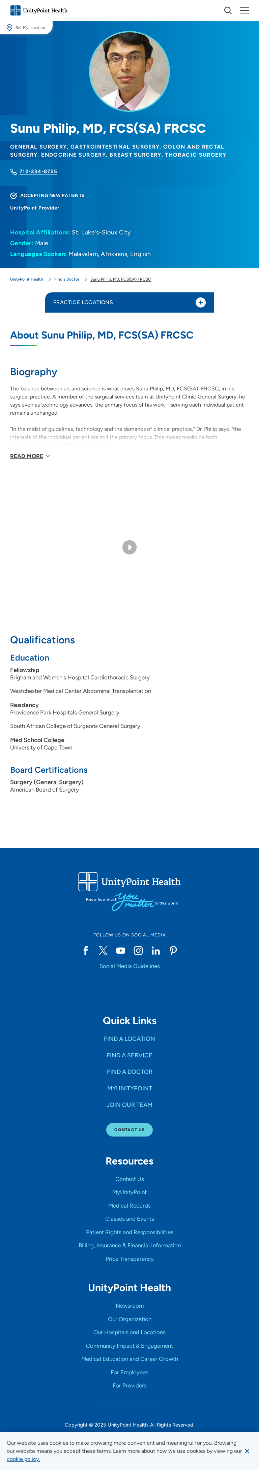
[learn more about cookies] (23, 1459)
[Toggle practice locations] (201, 302)
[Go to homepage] (38, 10)
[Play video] (129, 547)
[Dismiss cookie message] (247, 1451)
